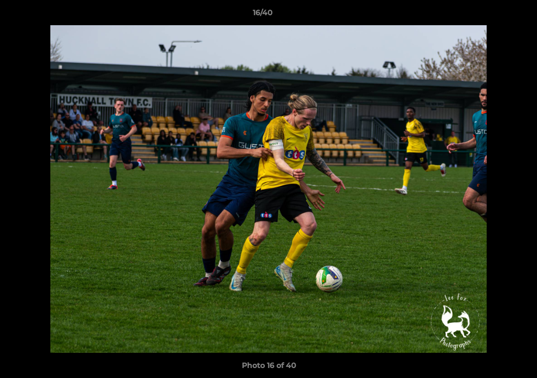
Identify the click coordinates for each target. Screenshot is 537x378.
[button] (493, 15)
